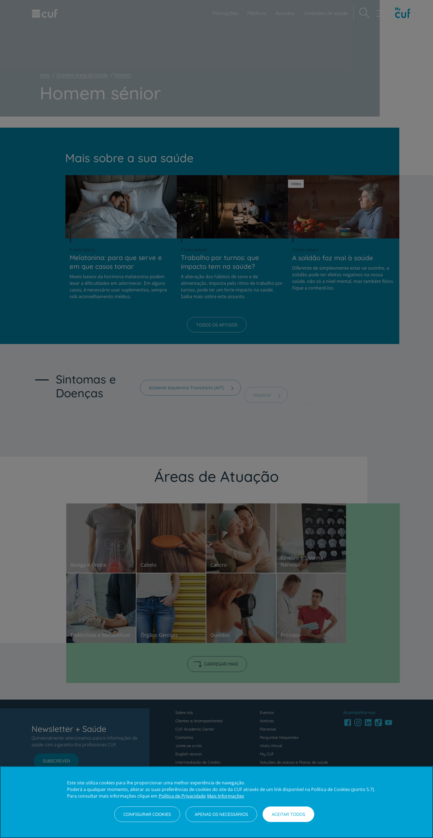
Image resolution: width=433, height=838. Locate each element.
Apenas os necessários (221, 814)
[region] (216, 802)
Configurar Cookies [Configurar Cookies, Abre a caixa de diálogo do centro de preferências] (147, 814)
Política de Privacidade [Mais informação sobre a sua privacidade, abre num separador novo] (182, 796)
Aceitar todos (288, 814)
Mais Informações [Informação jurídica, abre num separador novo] (225, 796)
